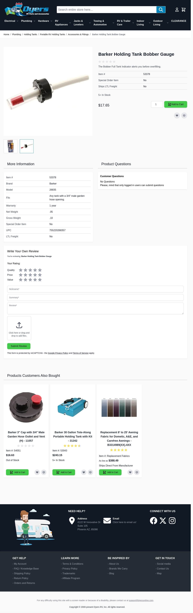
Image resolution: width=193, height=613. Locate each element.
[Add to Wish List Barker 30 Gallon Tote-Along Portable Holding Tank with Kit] (83, 472)
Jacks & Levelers (78, 23)
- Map (159, 573)
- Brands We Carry (118, 568)
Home (6, 34)
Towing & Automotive (100, 23)
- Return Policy (20, 578)
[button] (107, 62)
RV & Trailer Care (124, 23)
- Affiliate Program (70, 578)
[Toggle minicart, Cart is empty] (183, 9)
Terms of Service (81, 353)
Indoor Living (140, 23)
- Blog (111, 573)
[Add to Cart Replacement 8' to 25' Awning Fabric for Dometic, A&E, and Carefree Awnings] (110, 472)
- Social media (163, 564)
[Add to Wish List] (177, 115)
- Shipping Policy (21, 573)
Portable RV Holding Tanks (52, 34)
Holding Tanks (30, 34)
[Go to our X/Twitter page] (163, 520)
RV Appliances (61, 23)
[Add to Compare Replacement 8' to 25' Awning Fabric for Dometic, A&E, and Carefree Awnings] (137, 472)
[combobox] (106, 9)
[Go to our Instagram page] (172, 520)
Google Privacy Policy (58, 353)
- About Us (113, 564)
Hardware (43, 21)
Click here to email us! (124, 522)
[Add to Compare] (184, 115)
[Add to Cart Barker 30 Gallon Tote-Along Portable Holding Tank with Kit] (63, 472)
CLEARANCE (178, 21)
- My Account (19, 564)
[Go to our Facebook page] (153, 520)
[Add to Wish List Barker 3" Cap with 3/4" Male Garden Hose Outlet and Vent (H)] (37, 472)
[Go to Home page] (27, 9)
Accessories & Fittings (78, 34)
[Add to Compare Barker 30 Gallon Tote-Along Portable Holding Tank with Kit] (90, 472)
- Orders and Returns (24, 583)
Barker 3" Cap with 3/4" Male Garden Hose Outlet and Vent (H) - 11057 (26, 436)
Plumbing (26, 21)
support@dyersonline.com (141, 600)
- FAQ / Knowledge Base (26, 568)
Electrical (9, 21)
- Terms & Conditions (72, 564)
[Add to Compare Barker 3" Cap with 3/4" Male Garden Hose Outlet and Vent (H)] (43, 472)
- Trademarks (68, 573)
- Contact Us (162, 568)
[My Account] (177, 9)
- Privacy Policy (69, 568)
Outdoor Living (158, 23)
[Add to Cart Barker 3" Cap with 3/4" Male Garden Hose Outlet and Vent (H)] (17, 472)
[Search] (160, 9)
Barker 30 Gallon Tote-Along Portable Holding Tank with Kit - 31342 (72, 436)
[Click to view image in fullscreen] (48, 91)
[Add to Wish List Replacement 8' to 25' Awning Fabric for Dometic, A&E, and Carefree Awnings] (130, 472)
